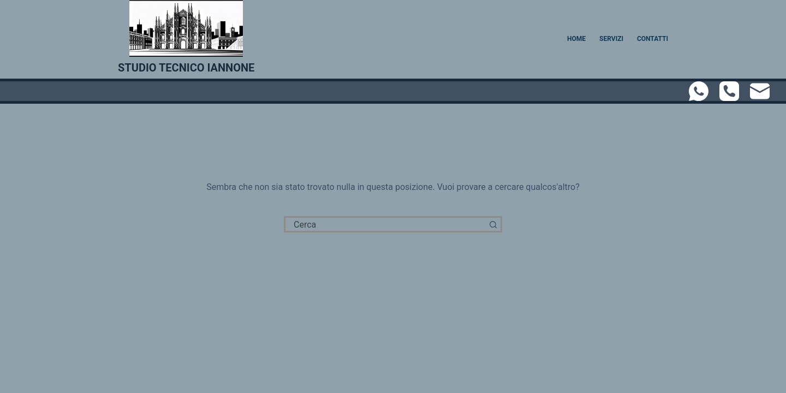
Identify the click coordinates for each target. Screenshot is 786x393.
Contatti (652, 39)
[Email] (760, 91)
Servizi (611, 39)
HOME (576, 39)
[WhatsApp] (698, 91)
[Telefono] (729, 91)
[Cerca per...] (385, 224)
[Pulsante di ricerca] (494, 224)
